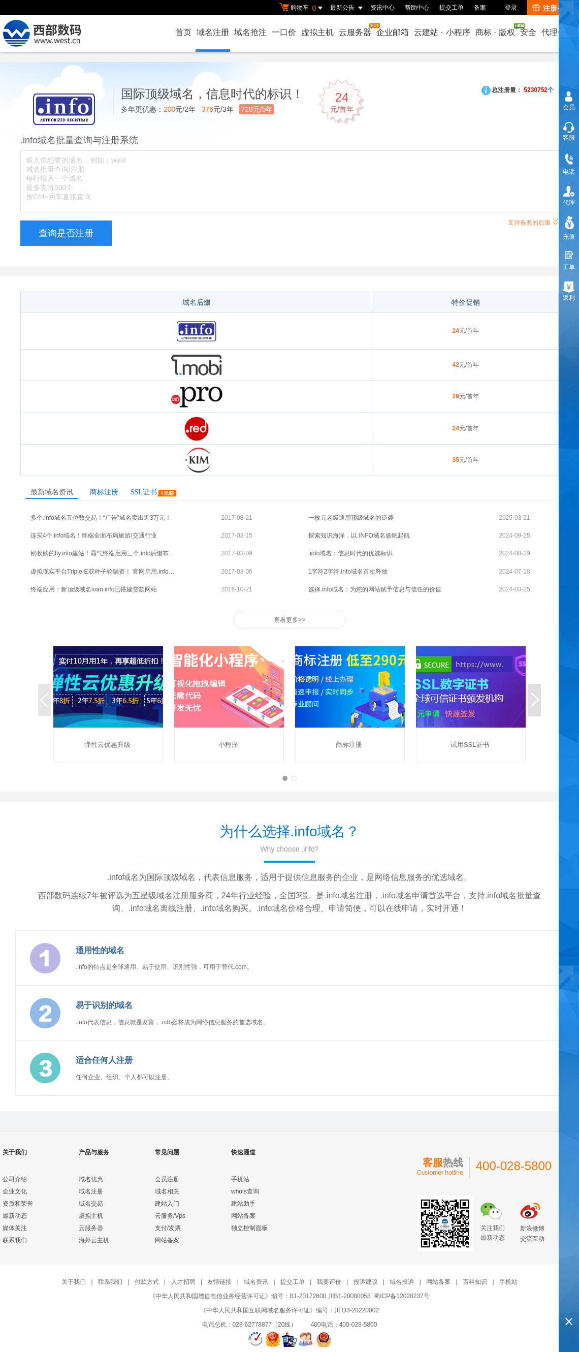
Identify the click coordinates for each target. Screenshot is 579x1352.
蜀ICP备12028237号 (401, 1296)
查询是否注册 (66, 233)
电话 (569, 171)
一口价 (284, 32)
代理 (569, 202)
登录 (511, 7)
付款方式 (147, 1281)
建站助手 (243, 1203)
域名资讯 (256, 1281)
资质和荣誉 (18, 1203)
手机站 (240, 1179)
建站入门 (167, 1203)
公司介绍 (15, 1179)
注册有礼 (551, 8)
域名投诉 (402, 1281)
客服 (569, 137)
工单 (569, 267)
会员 (569, 107)
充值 (569, 236)
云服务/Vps (170, 1215)
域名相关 (167, 1191)
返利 (569, 297)
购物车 (302, 8)
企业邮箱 (392, 32)
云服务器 (355, 30)
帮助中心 (417, 7)
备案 (480, 7)
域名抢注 (250, 32)
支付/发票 (168, 1228)
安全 (528, 32)
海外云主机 (94, 1240)
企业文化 (15, 1191)
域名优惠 (91, 1179)
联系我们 (15, 1240)
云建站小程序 (442, 32)
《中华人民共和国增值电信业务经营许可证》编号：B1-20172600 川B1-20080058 (259, 1296)
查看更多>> (289, 619)
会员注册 (167, 1179)
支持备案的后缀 (533, 221)
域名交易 (91, 1203)
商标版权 (495, 30)
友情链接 (219, 1281)
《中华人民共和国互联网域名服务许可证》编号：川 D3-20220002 (289, 1310)
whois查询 (245, 1191)
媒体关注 (15, 1228)
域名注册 (213, 32)
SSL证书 (153, 492)
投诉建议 (365, 1281)
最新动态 (15, 1215)
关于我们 (73, 1281)
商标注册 (104, 492)
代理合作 (557, 32)
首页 (183, 32)
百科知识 (475, 1281)
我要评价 (329, 1281)
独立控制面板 (249, 1228)
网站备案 (167, 1240)
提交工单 (451, 7)
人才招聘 (183, 1281)
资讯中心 (382, 7)
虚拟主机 (317, 32)
